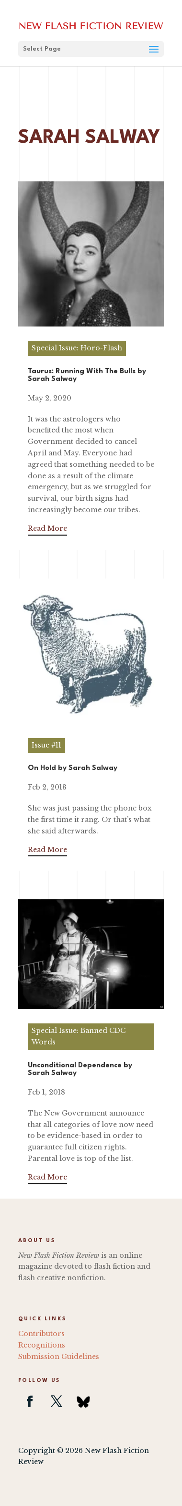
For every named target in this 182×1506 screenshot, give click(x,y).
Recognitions (41, 1345)
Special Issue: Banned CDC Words (78, 1036)
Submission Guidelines (58, 1356)
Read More (47, 528)
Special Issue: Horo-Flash (77, 348)
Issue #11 (46, 745)
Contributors (41, 1333)
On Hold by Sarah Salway (72, 768)
